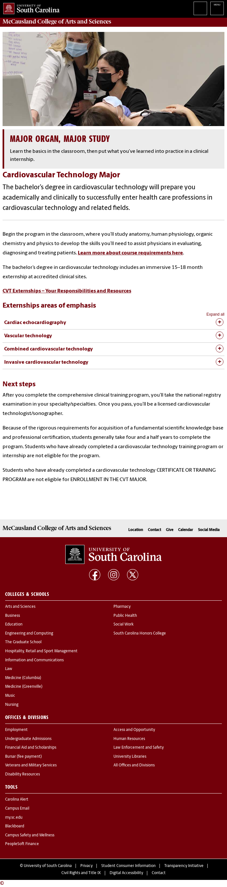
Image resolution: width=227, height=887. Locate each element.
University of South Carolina (48, 866)
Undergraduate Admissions (28, 739)
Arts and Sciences (20, 607)
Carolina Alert (16, 800)
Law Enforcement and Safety (139, 748)
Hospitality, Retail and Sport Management (41, 651)
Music (10, 696)
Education (14, 624)
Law (8, 669)
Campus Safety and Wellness (29, 835)
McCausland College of (57, 21)
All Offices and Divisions (134, 765)
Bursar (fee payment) (23, 757)
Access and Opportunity (134, 730)
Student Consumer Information (128, 866)
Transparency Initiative (184, 866)
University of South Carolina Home (29, 7)
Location (135, 530)
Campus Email (17, 809)
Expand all (215, 314)
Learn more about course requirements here (130, 253)
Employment (16, 730)
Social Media (209, 530)
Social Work (123, 624)
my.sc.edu (14, 818)
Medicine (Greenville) (23, 687)
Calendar (185, 530)
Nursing (11, 705)
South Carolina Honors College (140, 634)
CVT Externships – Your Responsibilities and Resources (67, 291)
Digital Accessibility (126, 873)
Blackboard (14, 826)
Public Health (125, 616)
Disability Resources (22, 774)
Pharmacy (122, 607)
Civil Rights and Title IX (81, 873)
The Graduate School (23, 642)
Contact (154, 530)
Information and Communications (34, 660)
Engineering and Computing (29, 634)
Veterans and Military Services (31, 765)
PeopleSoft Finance (22, 844)
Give (169, 530)
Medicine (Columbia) (23, 678)
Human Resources (129, 739)
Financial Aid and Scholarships (30, 748)
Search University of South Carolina (200, 8)
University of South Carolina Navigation (217, 8)
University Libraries (130, 757)
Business (12, 616)
